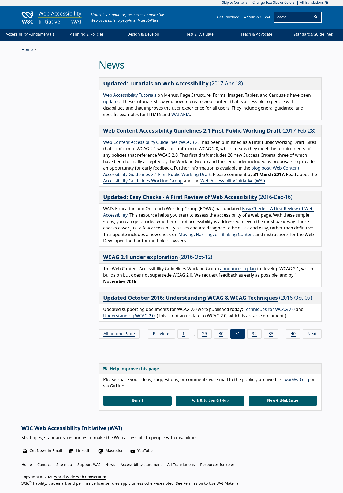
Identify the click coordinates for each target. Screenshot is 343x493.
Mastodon (115, 451)
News (110, 465)
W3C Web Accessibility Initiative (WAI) (71, 428)
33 (271, 334)
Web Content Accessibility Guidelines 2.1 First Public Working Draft (192, 131)
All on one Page (119, 334)
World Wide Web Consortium (80, 477)
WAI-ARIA (180, 114)
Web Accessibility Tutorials (129, 95)
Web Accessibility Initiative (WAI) (232, 181)
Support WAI (88, 465)
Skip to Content (234, 3)
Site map (64, 465)
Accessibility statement (141, 465)
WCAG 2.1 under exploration (140, 257)
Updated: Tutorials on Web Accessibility (155, 83)
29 (204, 334)
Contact (44, 465)
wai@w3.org (296, 380)
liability (39, 483)
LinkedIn (84, 451)
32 (254, 334)
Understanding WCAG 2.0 (129, 316)
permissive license (92, 483)
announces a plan (238, 269)
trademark (57, 483)
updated (111, 102)
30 (221, 334)
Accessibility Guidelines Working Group (143, 181)
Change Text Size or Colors (273, 3)
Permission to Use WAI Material (211, 483)
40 (293, 334)
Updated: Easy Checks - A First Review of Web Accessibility (180, 197)
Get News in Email (45, 451)
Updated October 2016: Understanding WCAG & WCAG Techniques (190, 298)
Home (27, 50)
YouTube (145, 451)
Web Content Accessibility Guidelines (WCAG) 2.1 (152, 142)
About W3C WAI (258, 17)
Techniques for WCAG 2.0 (269, 309)
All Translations (314, 3)
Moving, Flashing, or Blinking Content (216, 234)
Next (312, 334)
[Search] (292, 17)
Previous (161, 334)
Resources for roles (217, 465)
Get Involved (228, 17)
